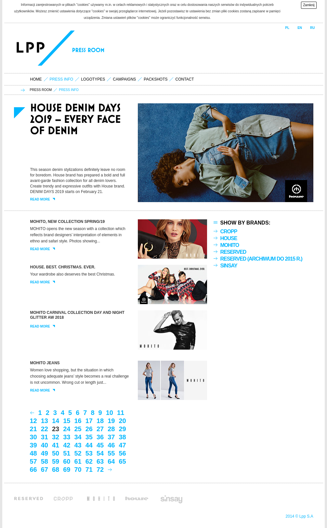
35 (89, 437)
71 (89, 469)
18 (100, 421)
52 (78, 453)
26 (89, 429)
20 (122, 421)
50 (55, 453)
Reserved (233, 252)
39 (33, 445)
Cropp (228, 231)
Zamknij (308, 5)
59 (55, 461)
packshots (155, 79)
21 (33, 429)
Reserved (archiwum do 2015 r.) (261, 259)
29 (122, 429)
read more (42, 199)
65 (122, 461)
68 (55, 469)
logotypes (93, 79)
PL (287, 28)
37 (111, 437)
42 (66, 445)
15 (66, 421)
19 (111, 421)
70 (78, 469)
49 (44, 453)
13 (44, 421)
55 (111, 453)
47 (122, 445)
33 (66, 437)
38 (122, 437)
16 (78, 421)
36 (100, 437)
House (228, 238)
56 (122, 453)
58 (44, 461)
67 (44, 469)
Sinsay (228, 265)
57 (33, 461)
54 (100, 453)
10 (109, 412)
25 (78, 429)
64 (111, 461)
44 (89, 445)
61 (78, 461)
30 (33, 437)
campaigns (124, 79)
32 (55, 437)
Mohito (229, 245)
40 (44, 445)
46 (111, 445)
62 (89, 461)
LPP (31, 48)
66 (33, 469)
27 (100, 429)
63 (100, 461)
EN (299, 28)
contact (184, 79)
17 (89, 421)
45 (100, 445)
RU (312, 28)
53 (89, 453)
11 (120, 412)
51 (66, 453)
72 (100, 469)
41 (55, 445)
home (36, 79)
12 (33, 421)
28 (111, 429)
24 (66, 429)
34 (78, 437)
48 (33, 453)
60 (66, 461)
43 (78, 445)
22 (44, 429)
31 (44, 437)
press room (41, 90)
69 (66, 469)
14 (55, 421)
